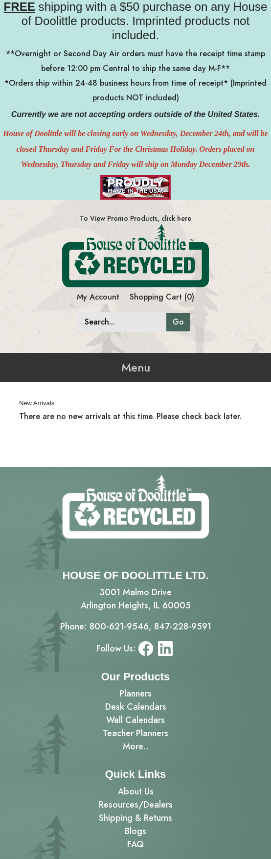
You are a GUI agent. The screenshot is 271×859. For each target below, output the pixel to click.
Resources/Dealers (136, 804)
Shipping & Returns (135, 818)
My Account (98, 296)
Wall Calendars (135, 720)
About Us (136, 791)
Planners (135, 693)
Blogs (135, 831)
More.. (136, 746)
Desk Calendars (135, 706)
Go (178, 321)
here (184, 218)
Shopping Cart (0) (162, 296)
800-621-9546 (119, 626)
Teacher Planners (135, 733)
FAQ (135, 844)
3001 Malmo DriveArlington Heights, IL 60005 (136, 599)
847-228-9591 (182, 626)
